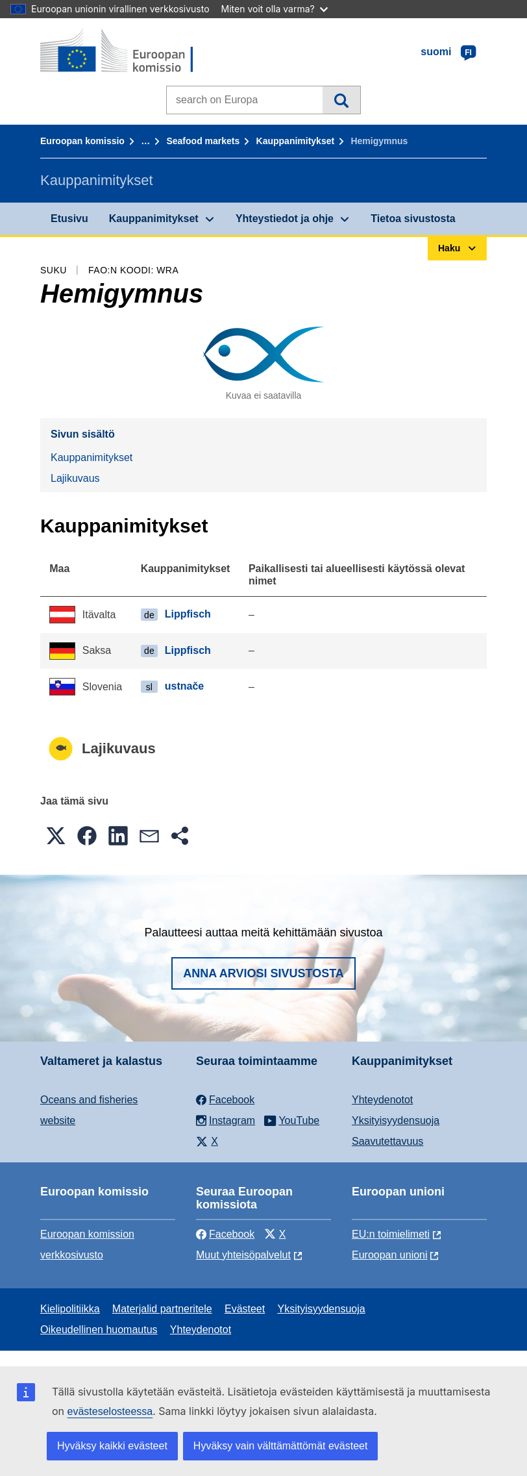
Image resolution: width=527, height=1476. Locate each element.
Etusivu (69, 218)
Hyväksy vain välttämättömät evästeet (280, 1445)
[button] (56, 836)
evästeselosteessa (110, 1411)
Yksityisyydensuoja (395, 1120)
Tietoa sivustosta (413, 218)
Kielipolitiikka (70, 1308)
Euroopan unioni (390, 1254)
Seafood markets (202, 141)
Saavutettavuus (387, 1141)
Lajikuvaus (75, 478)
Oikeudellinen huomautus (99, 1329)
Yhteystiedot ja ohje (285, 218)
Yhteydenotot (382, 1099)
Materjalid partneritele (162, 1308)
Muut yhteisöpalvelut (243, 1254)
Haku (341, 100)
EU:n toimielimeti (391, 1234)
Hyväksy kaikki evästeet (112, 1445)
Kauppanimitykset (295, 141)
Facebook (225, 1234)
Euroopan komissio (82, 141)
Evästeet (245, 1308)
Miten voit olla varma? (274, 8)
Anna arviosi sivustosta (263, 973)
